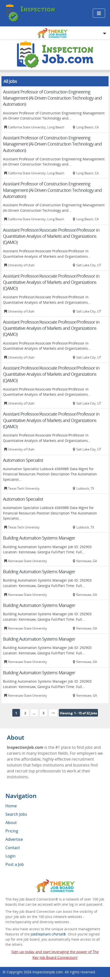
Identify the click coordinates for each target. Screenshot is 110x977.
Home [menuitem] (11, 806)
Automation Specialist (23, 460)
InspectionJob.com (47, 972)
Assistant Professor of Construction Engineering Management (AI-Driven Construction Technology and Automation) (52, 98)
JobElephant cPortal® (48, 934)
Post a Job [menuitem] (14, 864)
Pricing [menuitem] (11, 831)
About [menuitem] (11, 822)
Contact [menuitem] (12, 847)
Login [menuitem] (10, 856)
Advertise (14, 839)
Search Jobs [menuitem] (16, 814)
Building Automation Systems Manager (39, 538)
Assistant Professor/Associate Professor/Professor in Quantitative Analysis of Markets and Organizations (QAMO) (51, 236)
